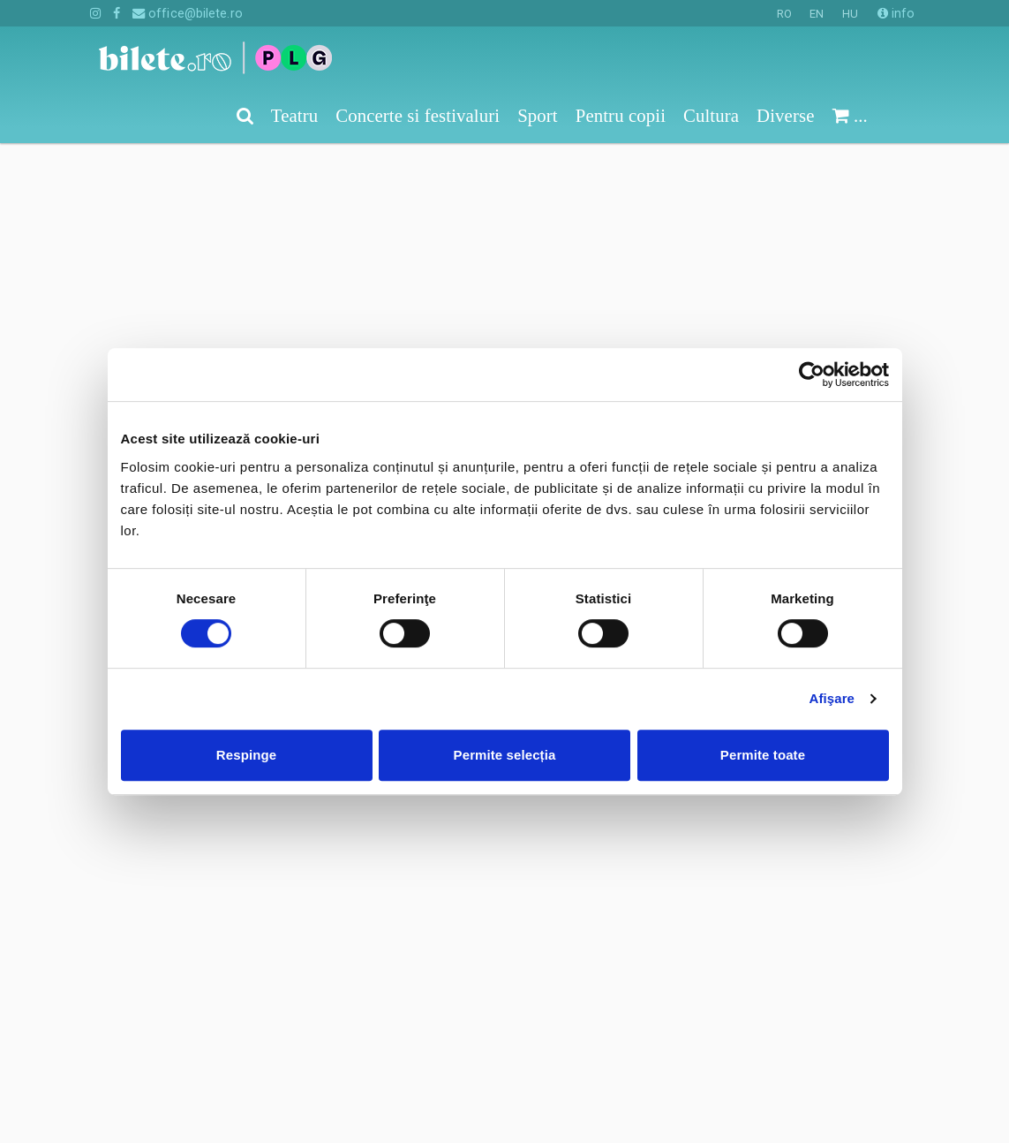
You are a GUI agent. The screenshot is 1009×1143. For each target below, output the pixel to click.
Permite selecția (505, 754)
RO (784, 13)
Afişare (832, 698)
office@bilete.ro (187, 13)
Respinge (246, 754)
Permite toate (762, 754)
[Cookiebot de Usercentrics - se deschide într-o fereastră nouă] (811, 374)
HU (850, 13)
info (896, 13)
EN (816, 13)
